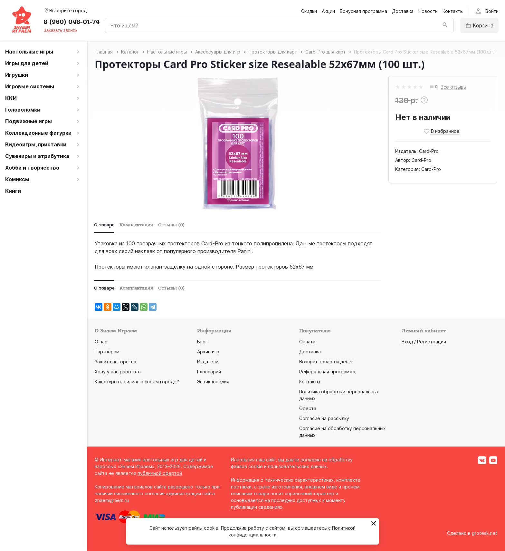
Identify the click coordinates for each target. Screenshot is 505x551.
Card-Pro (429, 151)
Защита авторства (115, 361)
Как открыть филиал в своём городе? (137, 381)
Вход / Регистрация (424, 341)
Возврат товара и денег (326, 361)
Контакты (453, 11)
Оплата (307, 341)
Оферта (307, 408)
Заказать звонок (60, 30)
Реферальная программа (327, 371)
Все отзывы (454, 87)
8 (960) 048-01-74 (71, 22)
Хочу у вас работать (118, 371)
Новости (428, 11)
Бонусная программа (363, 11)
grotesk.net (484, 533)
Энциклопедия (213, 381)
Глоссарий (209, 371)
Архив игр (208, 351)
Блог (202, 341)
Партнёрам (107, 351)
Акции (328, 11)
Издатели (207, 361)
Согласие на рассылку (324, 418)
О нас (101, 341)
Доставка (403, 11)
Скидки (309, 11)
